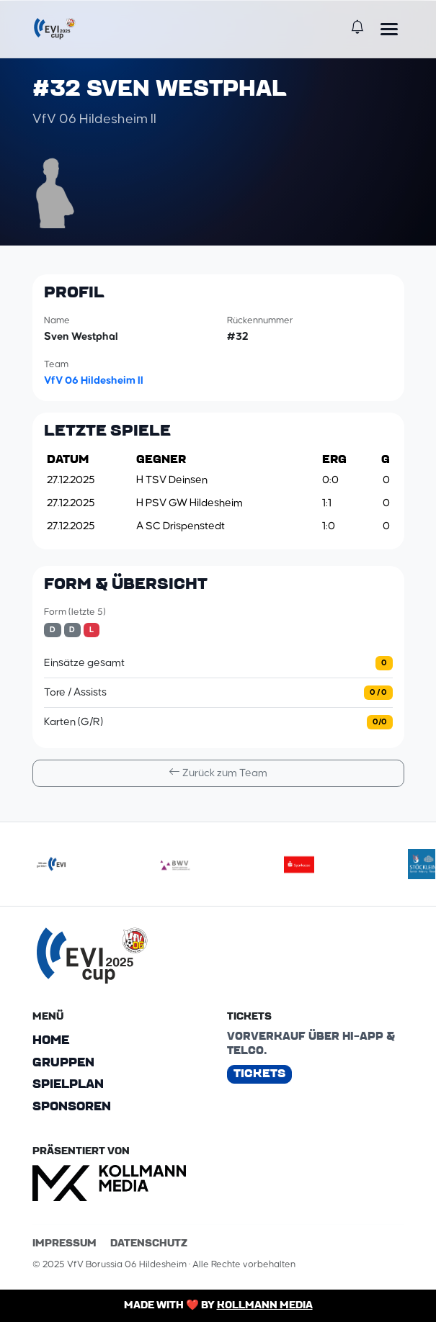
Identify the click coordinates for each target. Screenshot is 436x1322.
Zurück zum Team (218, 772)
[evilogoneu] (51, 864)
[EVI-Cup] (54, 29)
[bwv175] (175, 864)
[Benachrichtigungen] (357, 28)
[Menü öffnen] (389, 29)
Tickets (259, 1073)
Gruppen (63, 1062)
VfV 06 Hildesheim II (93, 379)
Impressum (64, 1243)
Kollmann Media (265, 1305)
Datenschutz (148, 1243)
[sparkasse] (299, 864)
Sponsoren (71, 1106)
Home (50, 1040)
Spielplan (68, 1084)
